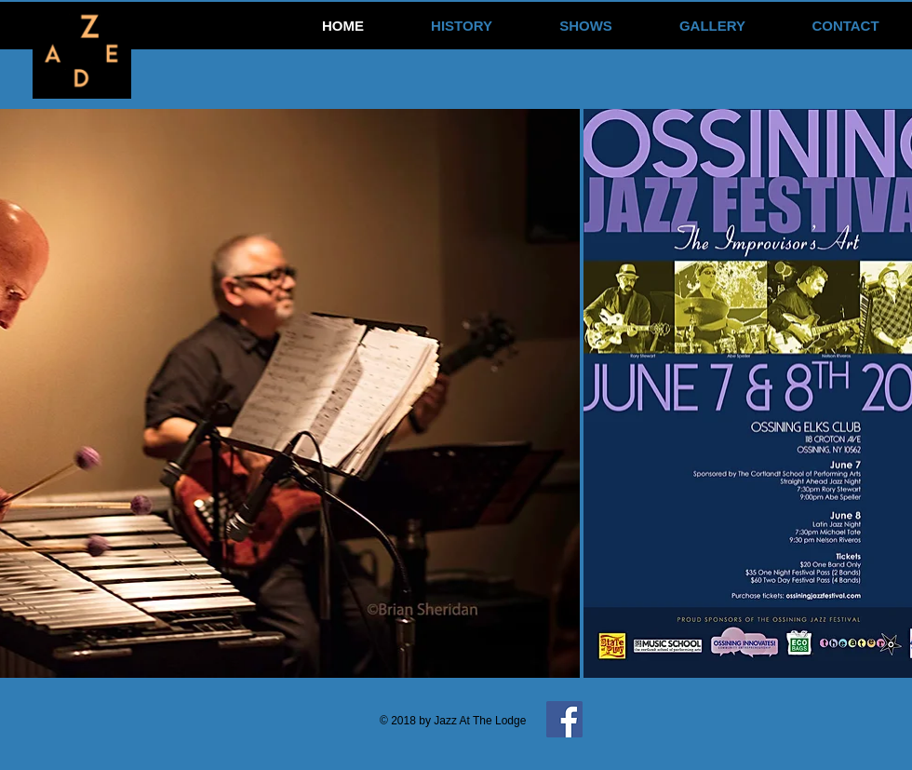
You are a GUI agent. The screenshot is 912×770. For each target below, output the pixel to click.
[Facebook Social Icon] (564, 719)
